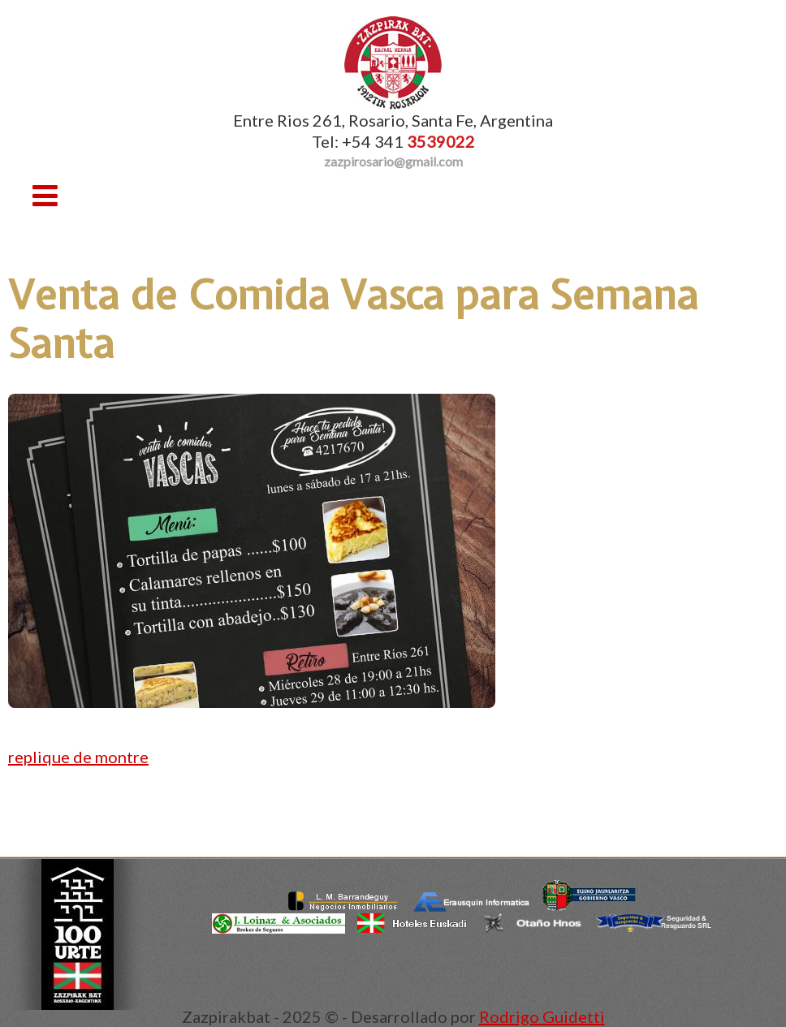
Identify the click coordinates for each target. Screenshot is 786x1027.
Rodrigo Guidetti (542, 1016)
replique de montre (78, 756)
